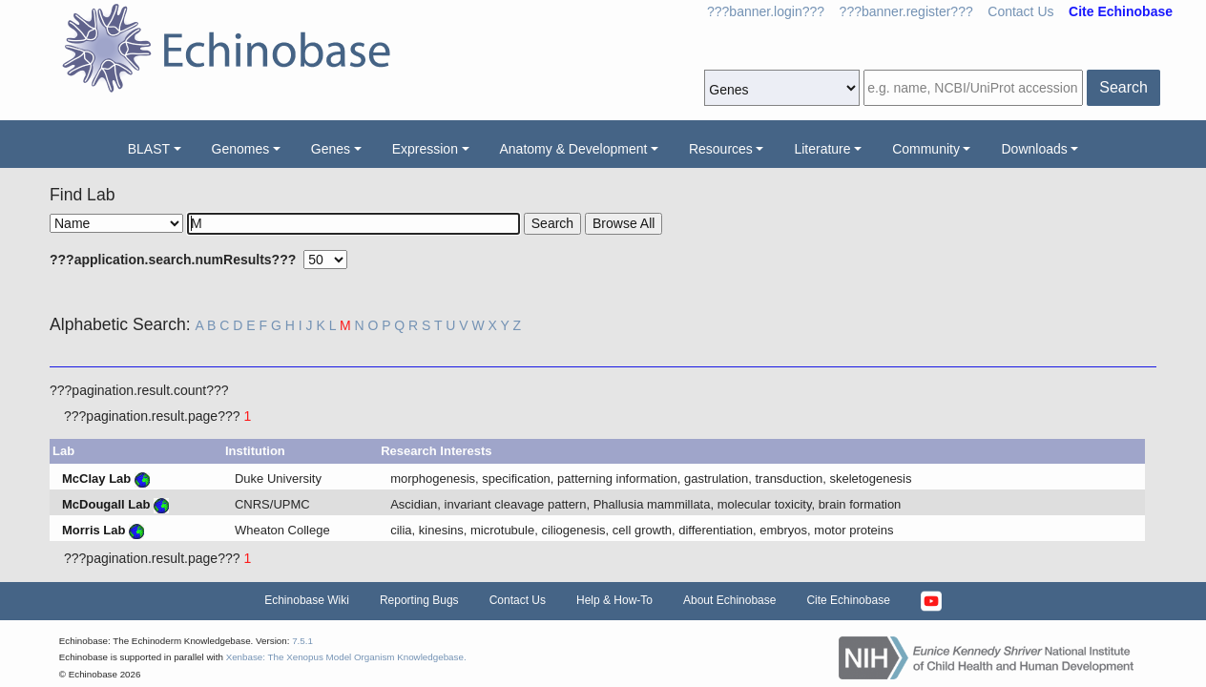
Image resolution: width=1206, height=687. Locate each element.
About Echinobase (729, 600)
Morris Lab (93, 530)
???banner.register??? (906, 11)
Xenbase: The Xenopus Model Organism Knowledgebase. (346, 657)
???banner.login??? (765, 11)
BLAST (149, 148)
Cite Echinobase (847, 600)
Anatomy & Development (574, 148)
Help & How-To (614, 600)
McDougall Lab (106, 504)
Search (1123, 87)
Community (926, 148)
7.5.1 (302, 640)
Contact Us (1020, 11)
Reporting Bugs (419, 600)
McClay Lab (96, 478)
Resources (721, 148)
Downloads (1034, 148)
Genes (330, 148)
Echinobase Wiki (306, 600)
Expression (425, 148)
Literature (822, 148)
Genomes (241, 148)
